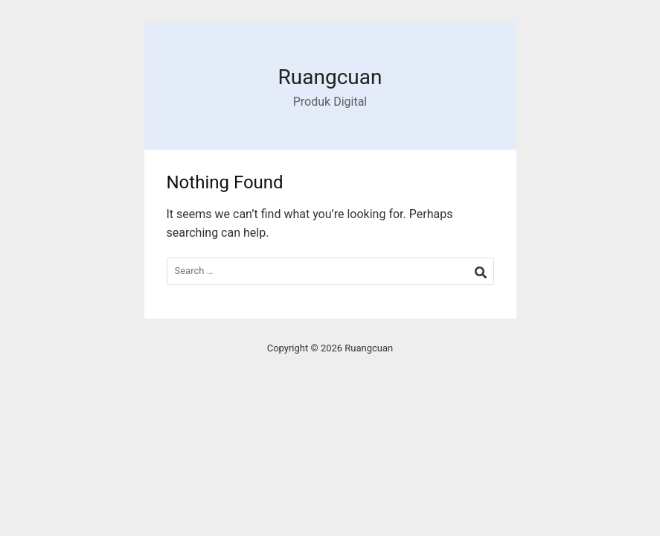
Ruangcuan (330, 77)
